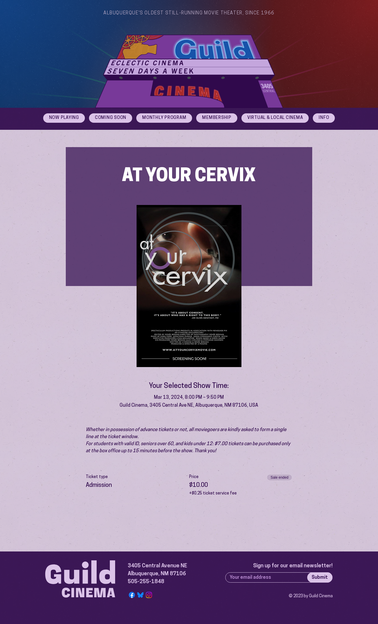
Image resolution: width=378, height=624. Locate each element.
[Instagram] (149, 595)
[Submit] (319, 577)
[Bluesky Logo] (140, 595)
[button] (324, 118)
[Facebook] (132, 595)
